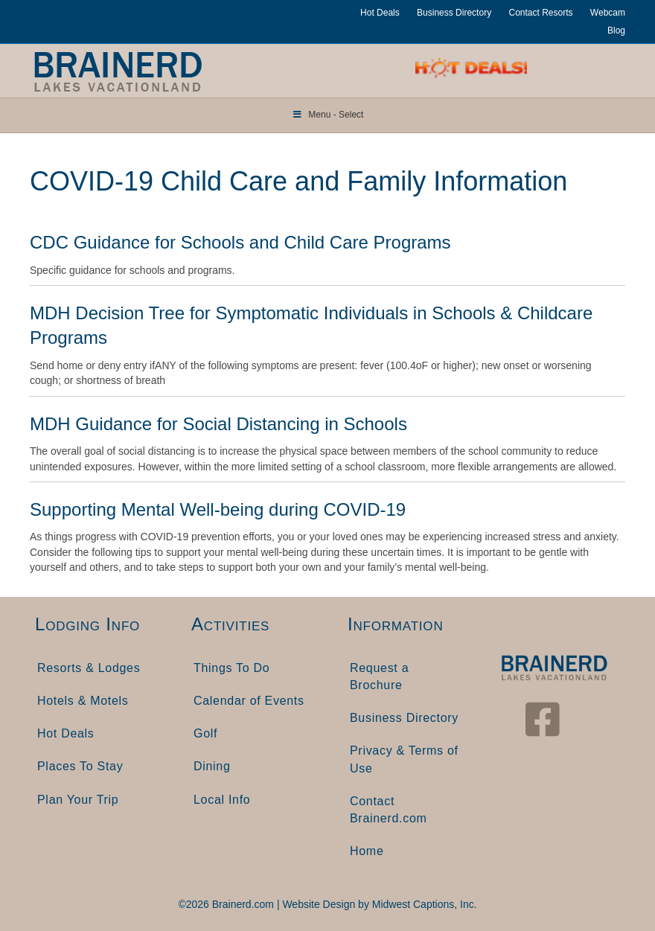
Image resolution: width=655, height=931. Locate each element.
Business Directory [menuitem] (404, 717)
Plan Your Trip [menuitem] (77, 799)
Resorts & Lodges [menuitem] (88, 668)
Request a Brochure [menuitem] (379, 676)
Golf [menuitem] (205, 733)
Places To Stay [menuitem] (80, 766)
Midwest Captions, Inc (423, 904)
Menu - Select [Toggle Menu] (328, 114)
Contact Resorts (540, 12)
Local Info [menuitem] (222, 799)
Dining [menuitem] (212, 766)
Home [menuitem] (366, 851)
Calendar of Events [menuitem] (249, 700)
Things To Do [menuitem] (231, 668)
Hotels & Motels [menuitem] (83, 700)
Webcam (607, 12)
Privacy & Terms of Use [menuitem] (404, 759)
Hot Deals (380, 12)
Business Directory (454, 12)
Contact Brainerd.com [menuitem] (388, 810)
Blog (616, 30)
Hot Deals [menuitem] (66, 733)
